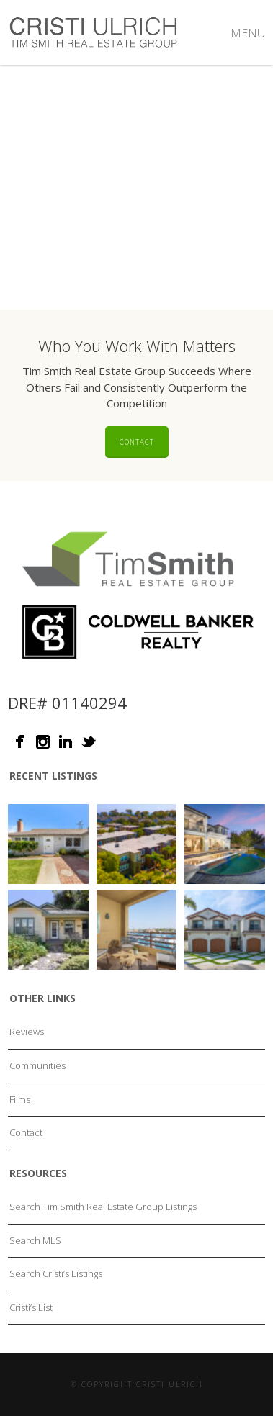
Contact (137, 442)
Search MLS (35, 1240)
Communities (37, 1065)
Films (19, 1099)
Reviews (26, 1031)
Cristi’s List (31, 1307)
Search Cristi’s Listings (55, 1273)
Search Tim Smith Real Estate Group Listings (103, 1206)
